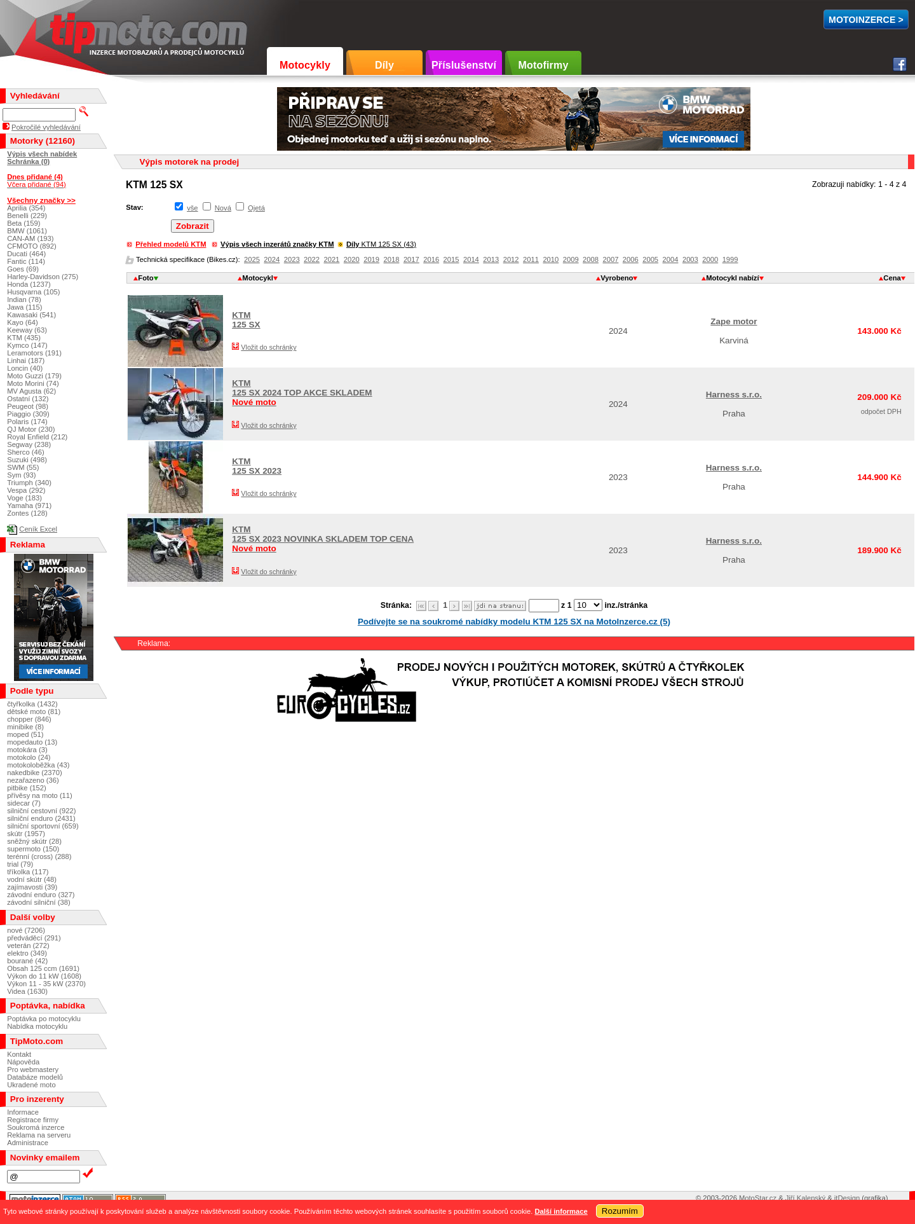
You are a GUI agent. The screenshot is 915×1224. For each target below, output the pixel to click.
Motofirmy (543, 65)
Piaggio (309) (28, 414)
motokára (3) (27, 749)
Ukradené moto (31, 1085)
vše (192, 208)
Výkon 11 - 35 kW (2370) (46, 983)
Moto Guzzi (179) (34, 376)
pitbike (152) (26, 788)
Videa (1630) (27, 991)
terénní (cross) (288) (39, 856)
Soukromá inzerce (35, 1127)
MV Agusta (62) (31, 391)
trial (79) (20, 864)
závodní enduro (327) (40, 894)
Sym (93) (21, 475)
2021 (331, 259)
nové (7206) (26, 930)
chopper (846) (29, 719)
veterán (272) (28, 945)
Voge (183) (24, 498)
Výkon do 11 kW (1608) (44, 976)
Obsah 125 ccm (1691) (43, 968)
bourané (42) (27, 961)
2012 (511, 259)
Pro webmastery (32, 1069)
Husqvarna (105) (33, 292)
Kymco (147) (27, 345)
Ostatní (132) (27, 398)
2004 (671, 259)
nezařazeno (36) (32, 780)
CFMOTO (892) (32, 246)
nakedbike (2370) (34, 772)
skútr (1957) (26, 833)
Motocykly (305, 65)
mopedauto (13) (32, 742)
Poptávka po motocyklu (44, 1018)
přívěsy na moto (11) (39, 795)
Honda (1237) (28, 284)
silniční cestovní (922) (41, 811)
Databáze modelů (35, 1077)
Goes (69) (23, 269)
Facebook (900, 64)
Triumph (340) (29, 482)
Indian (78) (24, 299)
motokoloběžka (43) (38, 765)
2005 (650, 259)
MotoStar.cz (757, 1198)
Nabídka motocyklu (37, 1026)
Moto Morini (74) (32, 383)
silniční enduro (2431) (41, 818)
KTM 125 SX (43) (381, 244)
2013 (491, 259)
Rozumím (620, 1211)
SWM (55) (23, 467)
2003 (690, 259)
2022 (312, 259)
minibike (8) (25, 727)
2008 (591, 259)
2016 (431, 259)
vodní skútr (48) (32, 879)
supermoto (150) (33, 849)
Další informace (560, 1211)
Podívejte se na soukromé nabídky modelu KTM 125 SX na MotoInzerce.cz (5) (514, 621)
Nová (223, 208)
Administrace (27, 1142)
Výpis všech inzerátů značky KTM (277, 244)
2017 (411, 259)
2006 (631, 259)
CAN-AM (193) (30, 238)
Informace (23, 1112)
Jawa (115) (24, 307)
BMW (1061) (27, 231)
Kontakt (19, 1054)
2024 (272, 259)
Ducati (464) (26, 254)
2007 (610, 259)
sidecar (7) (24, 803)
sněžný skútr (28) (34, 841)
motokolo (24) (28, 757)
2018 (392, 259)
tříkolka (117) (27, 872)
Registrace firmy (32, 1120)
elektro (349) (27, 953)
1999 (730, 259)
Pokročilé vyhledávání (46, 127)
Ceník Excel (38, 529)
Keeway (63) (27, 330)
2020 (352, 259)
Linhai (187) (25, 360)
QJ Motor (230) (31, 429)
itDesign (847, 1198)
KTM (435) (24, 337)
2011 (531, 259)
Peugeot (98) (27, 406)
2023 (292, 259)
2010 (551, 259)
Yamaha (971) (29, 505)
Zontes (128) (27, 513)
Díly (384, 65)
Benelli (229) (27, 215)
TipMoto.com (79, 30)
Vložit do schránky (268, 347)
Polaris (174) (27, 421)
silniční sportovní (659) (43, 826)
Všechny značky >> (41, 200)
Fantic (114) (26, 261)
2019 (371, 259)
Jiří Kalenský (805, 1198)
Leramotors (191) (34, 353)
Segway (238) (29, 444)
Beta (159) (23, 223)
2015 (451, 259)
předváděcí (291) (34, 938)
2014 (471, 259)
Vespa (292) (26, 490)
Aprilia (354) (26, 208)
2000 (710, 259)
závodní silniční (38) (39, 902)
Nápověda (23, 1062)
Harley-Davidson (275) (42, 276)
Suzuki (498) (27, 460)
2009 (571, 259)
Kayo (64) (22, 322)
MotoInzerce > (866, 20)
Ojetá (256, 208)
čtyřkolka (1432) (32, 704)
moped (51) (25, 734)
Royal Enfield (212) (37, 437)
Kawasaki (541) (31, 315)
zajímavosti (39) (32, 887)
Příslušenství (463, 65)
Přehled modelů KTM (170, 244)
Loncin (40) (25, 368)
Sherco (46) (25, 452)
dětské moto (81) (33, 711)
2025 (252, 259)
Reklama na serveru (39, 1135)
